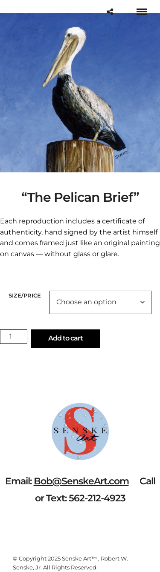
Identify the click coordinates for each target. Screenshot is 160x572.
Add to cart (65, 338)
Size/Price (25, 295)
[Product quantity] (13, 336)
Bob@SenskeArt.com (81, 481)
